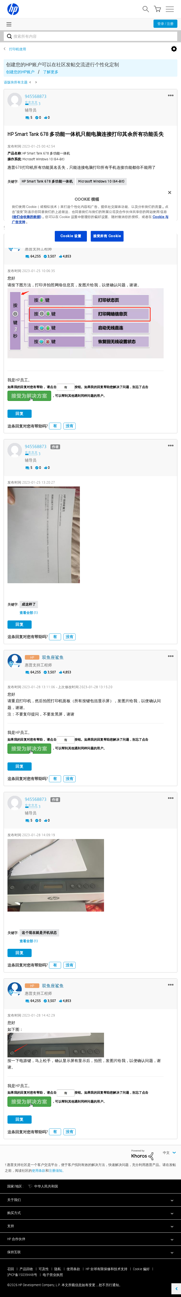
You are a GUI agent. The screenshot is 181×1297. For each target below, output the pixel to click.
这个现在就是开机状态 (39, 932)
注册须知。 (57, 1170)
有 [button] (55, 425)
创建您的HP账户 (20, 72)
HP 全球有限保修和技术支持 (106, 1269)
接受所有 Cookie (107, 236)
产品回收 (26, 1269)
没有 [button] (69, 425)
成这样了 (29, 604)
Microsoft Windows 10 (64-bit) (101, 181)
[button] (171, 95)
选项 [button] (174, 49)
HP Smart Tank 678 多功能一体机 (47, 181)
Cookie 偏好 (141, 1269)
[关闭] (169, 192)
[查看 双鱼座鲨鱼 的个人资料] (53, 657)
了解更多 (50, 72)
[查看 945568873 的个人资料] (36, 96)
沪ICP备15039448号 (22, 1274)
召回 (10, 1269)
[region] (91, 217)
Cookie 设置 (70, 236)
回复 (19, 413)
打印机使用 (17, 49)
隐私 (57, 1269)
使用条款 (38, 1170)
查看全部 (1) (29, 612)
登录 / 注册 (165, 24)
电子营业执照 (53, 1274)
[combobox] (90, 36)
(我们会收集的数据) (26, 217)
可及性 (44, 1269)
